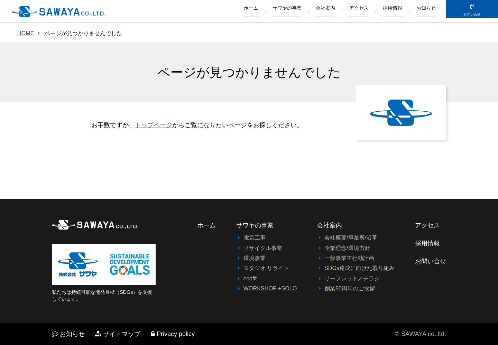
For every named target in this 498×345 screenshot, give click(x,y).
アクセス (347, 12)
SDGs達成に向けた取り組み (359, 268)
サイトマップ (117, 333)
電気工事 (254, 237)
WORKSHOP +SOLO (270, 288)
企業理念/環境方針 (347, 248)
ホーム (225, 12)
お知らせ (423, 12)
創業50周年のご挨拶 (349, 288)
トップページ (153, 125)
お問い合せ (472, 21)
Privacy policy (173, 333)
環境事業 (254, 258)
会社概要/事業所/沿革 (350, 237)
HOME (25, 33)
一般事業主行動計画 (349, 258)
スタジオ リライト (266, 268)
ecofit (250, 278)
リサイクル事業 (262, 248)
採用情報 (385, 12)
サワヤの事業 (266, 12)
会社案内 (309, 12)
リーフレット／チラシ (352, 278)
